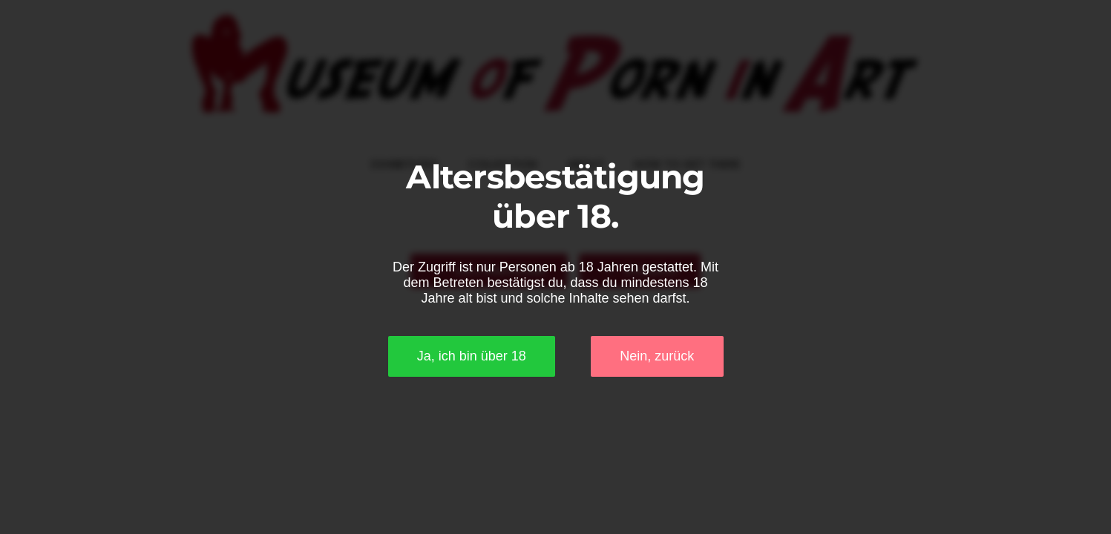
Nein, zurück (657, 356)
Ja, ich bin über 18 (471, 356)
